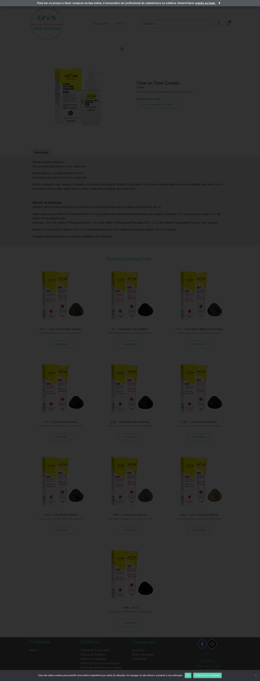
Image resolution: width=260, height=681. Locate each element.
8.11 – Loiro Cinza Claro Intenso (61, 329)
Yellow (120, 24)
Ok (188, 675)
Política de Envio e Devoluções (100, 663)
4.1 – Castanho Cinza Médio (130, 329)
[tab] (41, 153)
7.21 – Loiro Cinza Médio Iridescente (199, 329)
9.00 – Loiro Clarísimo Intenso (199, 514)
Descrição (41, 152)
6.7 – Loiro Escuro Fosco (61, 422)
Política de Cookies (92, 654)
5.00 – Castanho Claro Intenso (130, 422)
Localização (139, 659)
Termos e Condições (93, 659)
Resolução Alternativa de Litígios (101, 667)
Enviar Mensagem (143, 654)
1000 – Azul (130, 607)
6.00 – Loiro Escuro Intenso (199, 422)
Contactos (138, 650)
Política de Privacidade (95, 650)
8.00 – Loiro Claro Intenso (130, 514)
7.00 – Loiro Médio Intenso (61, 514)
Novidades (101, 23)
